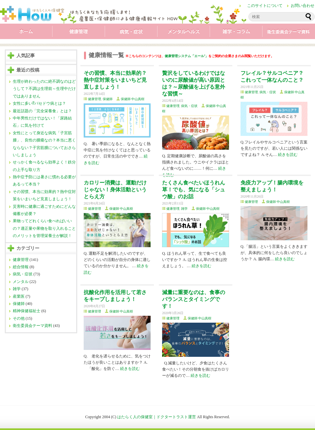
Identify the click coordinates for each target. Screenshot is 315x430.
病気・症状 (131, 33)
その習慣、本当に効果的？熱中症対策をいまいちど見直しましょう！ (115, 80)
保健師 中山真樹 (133, 99)
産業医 (19, 296)
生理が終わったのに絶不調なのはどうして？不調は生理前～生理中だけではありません (44, 88)
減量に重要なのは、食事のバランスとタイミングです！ (193, 299)
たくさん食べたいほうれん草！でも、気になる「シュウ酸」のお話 (193, 189)
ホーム (26, 33)
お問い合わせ (302, 5)
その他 (19, 318)
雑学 (236, 33)
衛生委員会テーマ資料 (288, 33)
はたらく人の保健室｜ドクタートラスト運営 (156, 417)
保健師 (19, 303)
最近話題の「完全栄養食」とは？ (42, 111)
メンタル (184, 33)
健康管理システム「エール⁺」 (186, 56)
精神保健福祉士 (26, 311)
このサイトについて (265, 5)
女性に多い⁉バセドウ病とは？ (39, 103)
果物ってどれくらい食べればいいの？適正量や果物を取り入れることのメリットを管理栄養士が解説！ (44, 228)
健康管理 (78, 33)
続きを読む (288, 154)
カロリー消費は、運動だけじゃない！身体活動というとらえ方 (115, 189)
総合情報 (21, 267)
